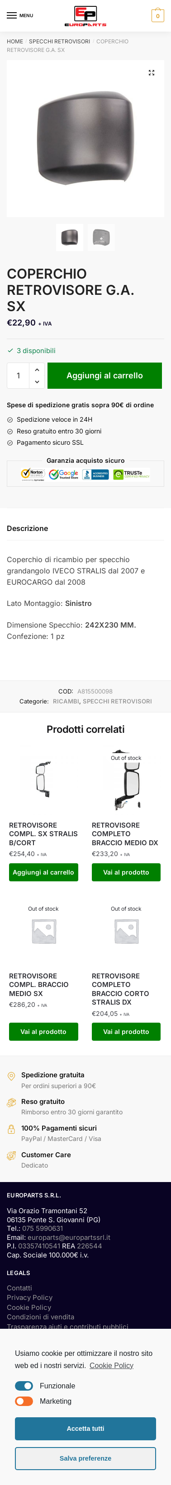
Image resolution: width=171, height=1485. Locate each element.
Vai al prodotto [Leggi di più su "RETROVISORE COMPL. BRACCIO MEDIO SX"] (43, 1031)
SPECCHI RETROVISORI (59, 41)
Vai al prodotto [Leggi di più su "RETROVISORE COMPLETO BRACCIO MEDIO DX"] (126, 872)
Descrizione (27, 528)
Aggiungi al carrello (104, 375)
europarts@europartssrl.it (69, 1237)
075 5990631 (42, 1228)
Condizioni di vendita (40, 1317)
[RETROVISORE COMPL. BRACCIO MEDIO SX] (43, 930)
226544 (89, 1246)
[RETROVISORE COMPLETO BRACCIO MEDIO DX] (126, 780)
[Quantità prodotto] (18, 376)
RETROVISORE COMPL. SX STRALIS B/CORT (43, 834)
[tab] (85, 528)
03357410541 (39, 1246)
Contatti (19, 1288)
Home (15, 41)
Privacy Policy (29, 1297)
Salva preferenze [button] (85, 1458)
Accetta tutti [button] (85, 1428)
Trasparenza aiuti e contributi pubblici (67, 1326)
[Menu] (20, 16)
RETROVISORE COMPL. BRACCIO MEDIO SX (39, 985)
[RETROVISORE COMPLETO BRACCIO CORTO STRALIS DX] (126, 930)
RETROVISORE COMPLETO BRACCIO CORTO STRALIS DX (120, 989)
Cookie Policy (29, 1307)
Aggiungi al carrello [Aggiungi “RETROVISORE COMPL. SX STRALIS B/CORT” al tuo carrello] (43, 872)
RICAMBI (66, 701)
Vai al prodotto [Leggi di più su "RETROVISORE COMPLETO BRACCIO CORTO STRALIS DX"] (126, 1031)
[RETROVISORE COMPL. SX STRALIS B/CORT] (43, 780)
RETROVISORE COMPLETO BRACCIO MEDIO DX (125, 834)
